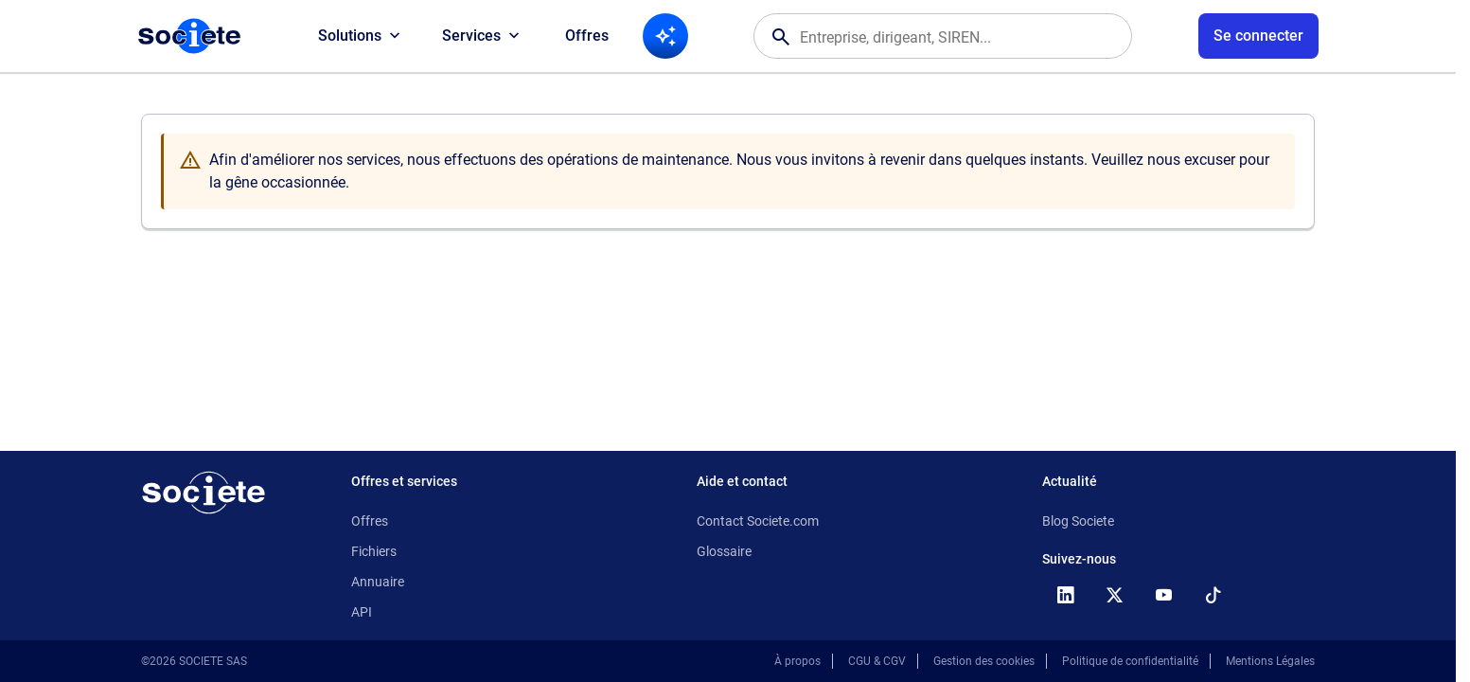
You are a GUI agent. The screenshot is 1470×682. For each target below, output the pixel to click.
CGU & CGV (877, 661)
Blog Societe (1078, 521)
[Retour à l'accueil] (203, 492)
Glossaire (724, 551)
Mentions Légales (1270, 661)
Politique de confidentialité (1130, 661)
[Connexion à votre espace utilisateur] (1258, 36)
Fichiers (374, 551)
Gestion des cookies (984, 661)
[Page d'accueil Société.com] (189, 36)
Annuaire (377, 581)
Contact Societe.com (758, 521)
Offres (587, 36)
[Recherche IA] (665, 36)
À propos (797, 661)
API (361, 611)
